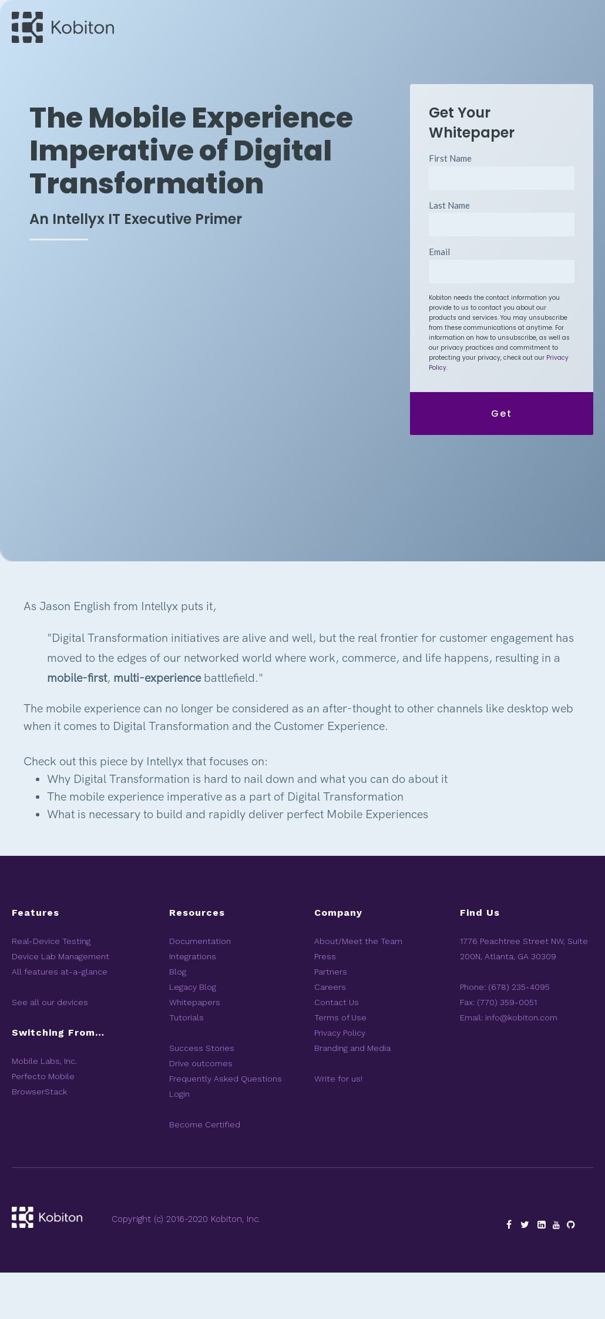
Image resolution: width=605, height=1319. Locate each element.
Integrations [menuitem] (192, 1002)
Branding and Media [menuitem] (352, 1094)
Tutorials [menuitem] (186, 1064)
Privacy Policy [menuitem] (339, 1079)
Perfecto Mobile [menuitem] (43, 1122)
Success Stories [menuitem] (201, 1094)
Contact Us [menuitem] (336, 1048)
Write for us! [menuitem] (338, 1125)
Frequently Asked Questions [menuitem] (225, 1125)
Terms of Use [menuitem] (340, 1064)
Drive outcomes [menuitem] (201, 1109)
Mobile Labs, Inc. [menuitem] (44, 1107)
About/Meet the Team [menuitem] (358, 987)
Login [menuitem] (179, 1140)
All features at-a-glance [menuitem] (59, 1018)
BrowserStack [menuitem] (39, 1138)
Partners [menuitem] (330, 1018)
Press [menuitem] (325, 1002)
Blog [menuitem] (177, 1018)
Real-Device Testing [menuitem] (51, 987)
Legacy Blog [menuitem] (192, 1033)
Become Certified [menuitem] (204, 1171)
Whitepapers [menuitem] (194, 1048)
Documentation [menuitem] (200, 987)
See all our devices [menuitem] (50, 1048)
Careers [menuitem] (330, 1033)
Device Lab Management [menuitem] (60, 1002)
